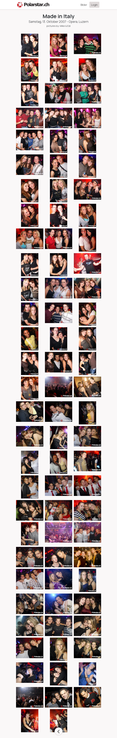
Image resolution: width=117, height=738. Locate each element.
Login (94, 5)
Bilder (84, 5)
